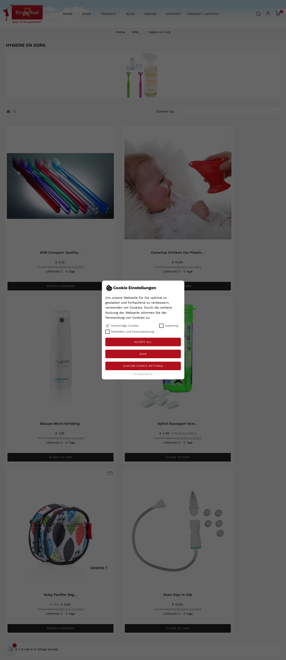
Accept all (143, 341)
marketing (168, 326)
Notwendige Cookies (122, 326)
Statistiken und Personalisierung (129, 332)
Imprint (148, 374)
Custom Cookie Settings (143, 365)
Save (143, 353)
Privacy (138, 374)
